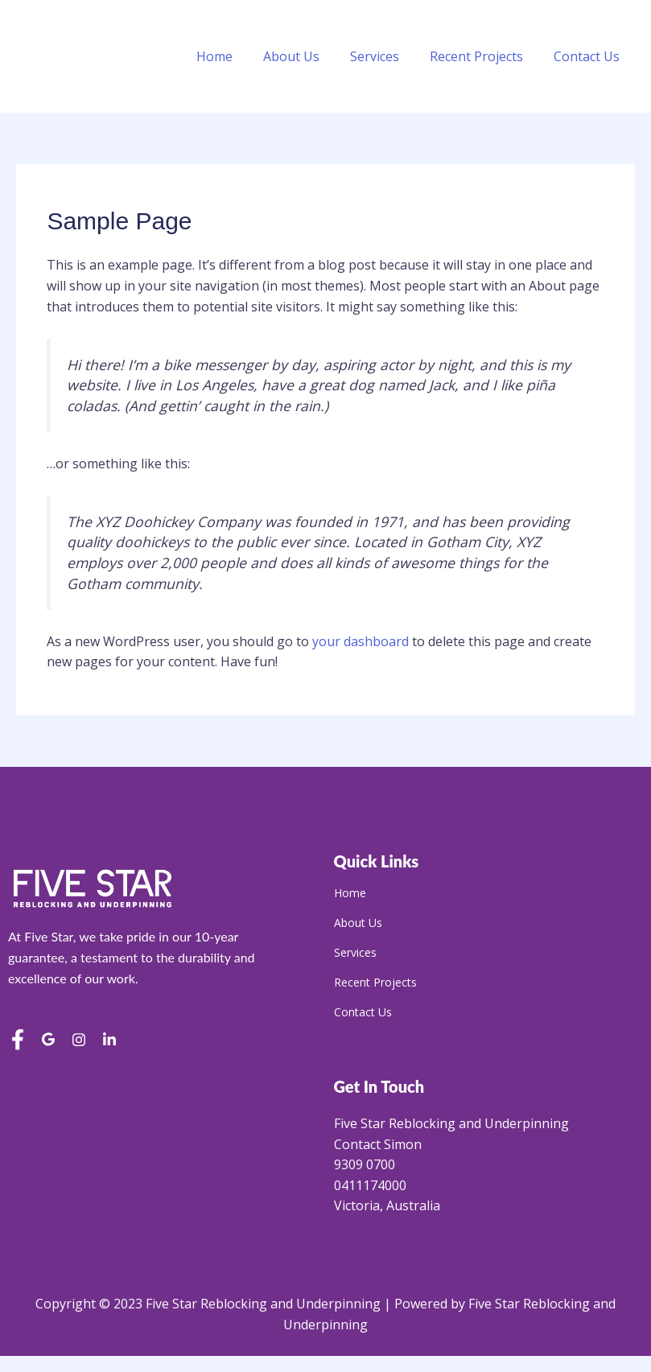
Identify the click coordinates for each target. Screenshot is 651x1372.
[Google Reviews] (48, 1041)
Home (236, 56)
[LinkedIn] (109, 1041)
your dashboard (360, 641)
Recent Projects (483, 56)
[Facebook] (18, 1041)
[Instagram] (79, 1041)
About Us (308, 56)
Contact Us (589, 56)
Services (386, 56)
